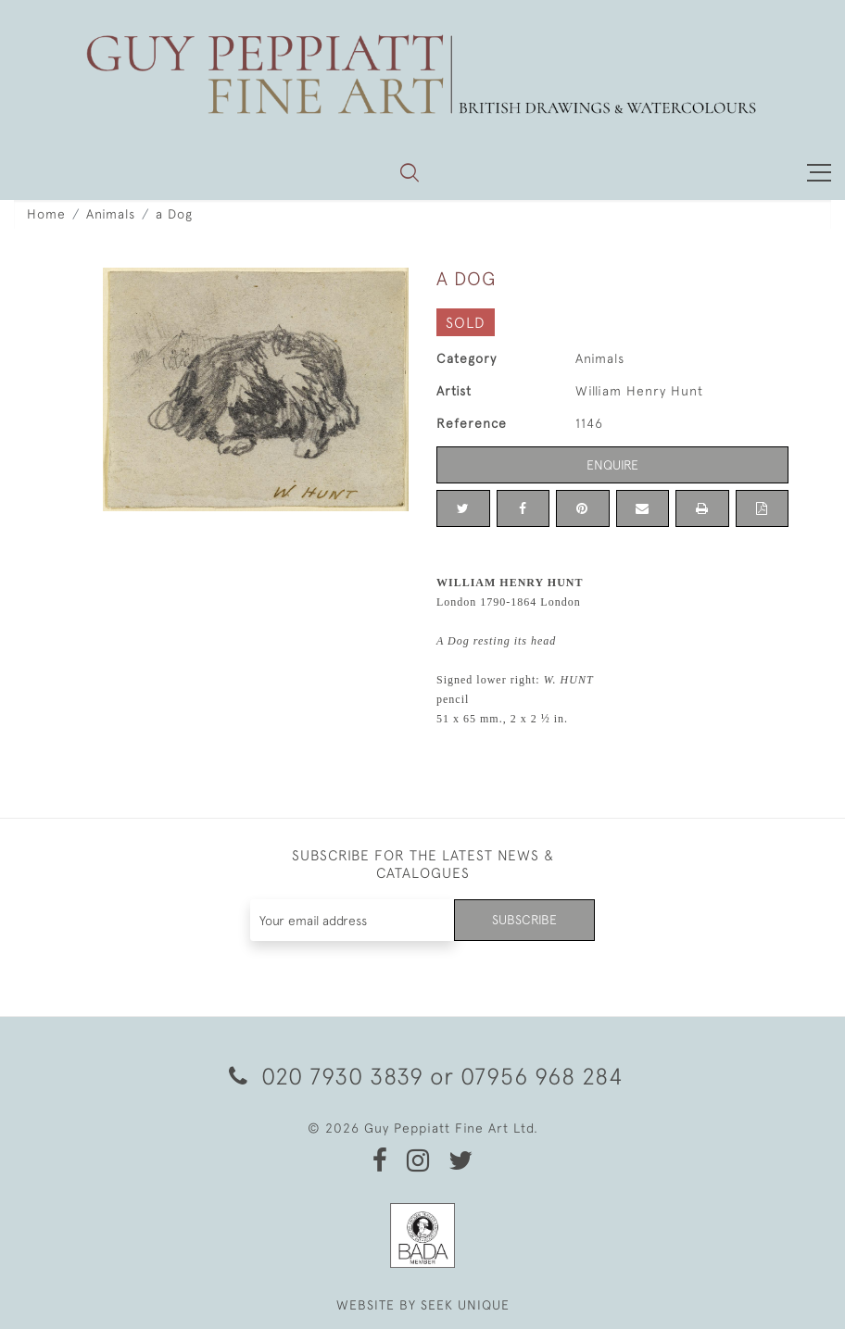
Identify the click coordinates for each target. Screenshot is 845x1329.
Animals (110, 214)
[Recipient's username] (353, 920)
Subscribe (524, 919)
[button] (409, 172)
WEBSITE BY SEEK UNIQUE (423, 1305)
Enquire (612, 465)
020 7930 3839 (326, 1075)
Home (46, 214)
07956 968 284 (542, 1075)
